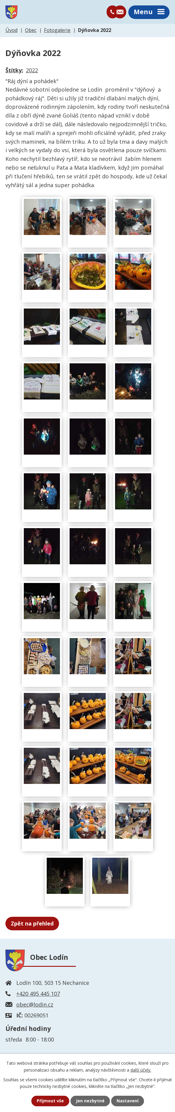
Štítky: (14, 70)
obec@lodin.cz (34, 1004)
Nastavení (127, 1101)
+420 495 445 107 (38, 994)
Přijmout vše (50, 1101)
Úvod (11, 30)
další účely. (140, 1070)
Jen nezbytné (90, 1101)
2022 (32, 70)
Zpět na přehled (32, 923)
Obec (30, 30)
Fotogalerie (57, 30)
